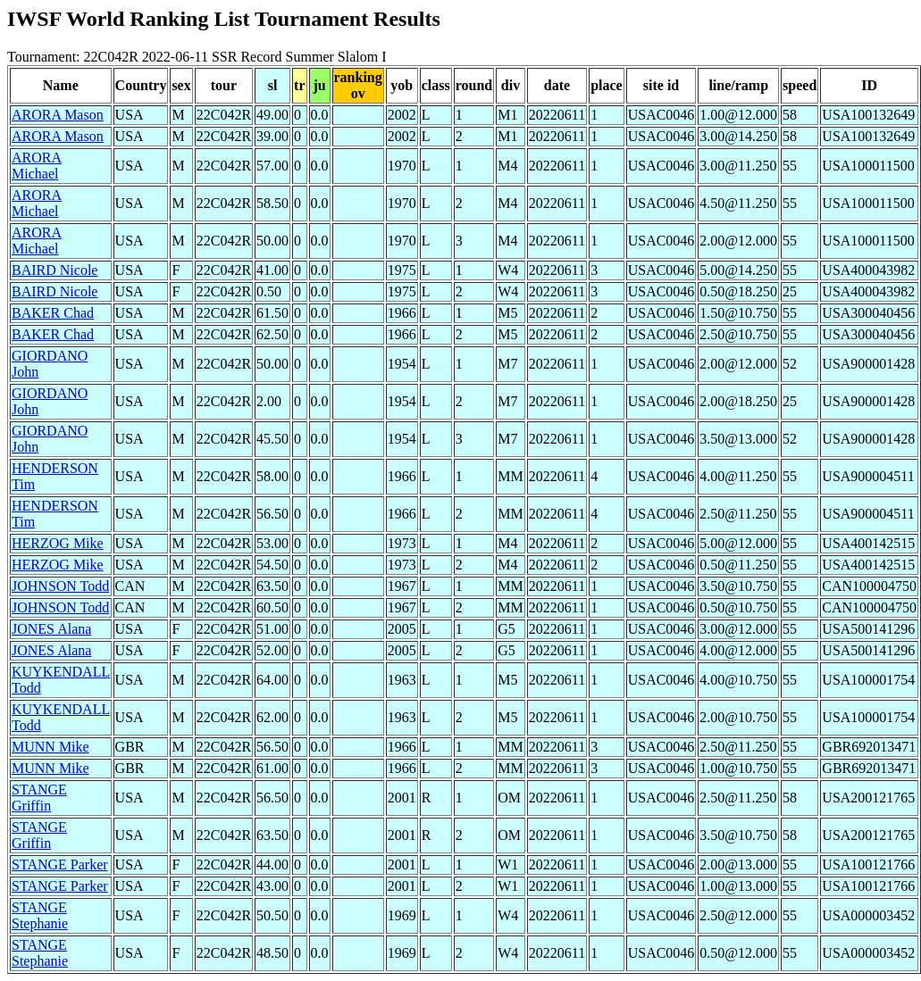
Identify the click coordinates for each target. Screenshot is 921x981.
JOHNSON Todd (60, 586)
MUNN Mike (50, 746)
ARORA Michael (37, 165)
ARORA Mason (58, 114)
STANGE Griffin (39, 797)
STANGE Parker (60, 864)
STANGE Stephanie (40, 915)
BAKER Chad (53, 312)
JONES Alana (51, 628)
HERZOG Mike (58, 543)
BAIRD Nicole (54, 270)
